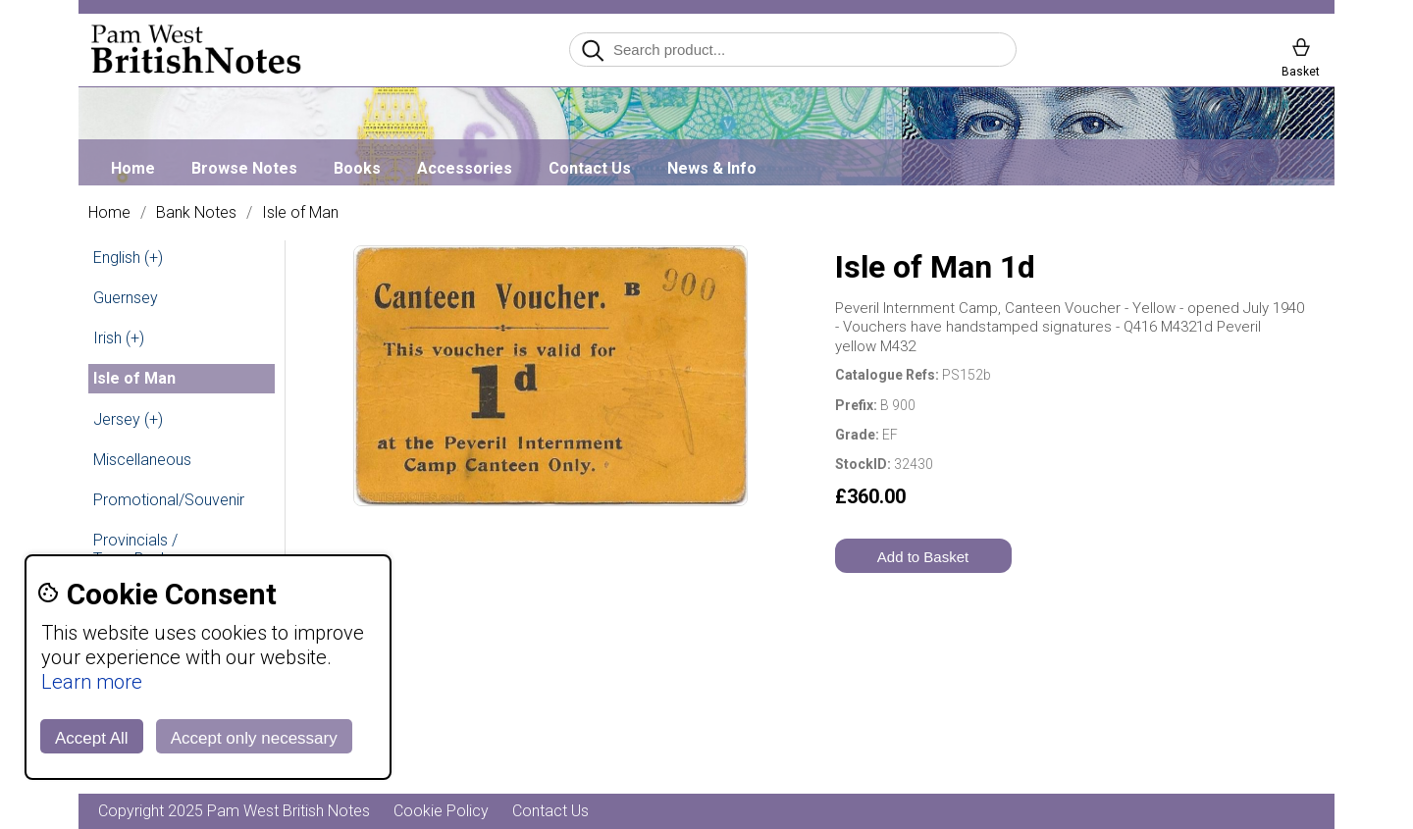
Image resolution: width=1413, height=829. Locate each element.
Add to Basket (922, 556)
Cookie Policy (441, 811)
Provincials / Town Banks (135, 549)
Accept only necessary (254, 738)
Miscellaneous (142, 459)
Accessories (464, 168)
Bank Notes (196, 213)
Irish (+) (118, 338)
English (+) (128, 257)
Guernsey (125, 297)
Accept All (92, 738)
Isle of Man (300, 213)
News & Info (712, 168)
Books (357, 168)
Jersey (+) (128, 419)
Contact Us (590, 168)
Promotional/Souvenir (168, 500)
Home (133, 168)
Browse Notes (244, 168)
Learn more (91, 682)
